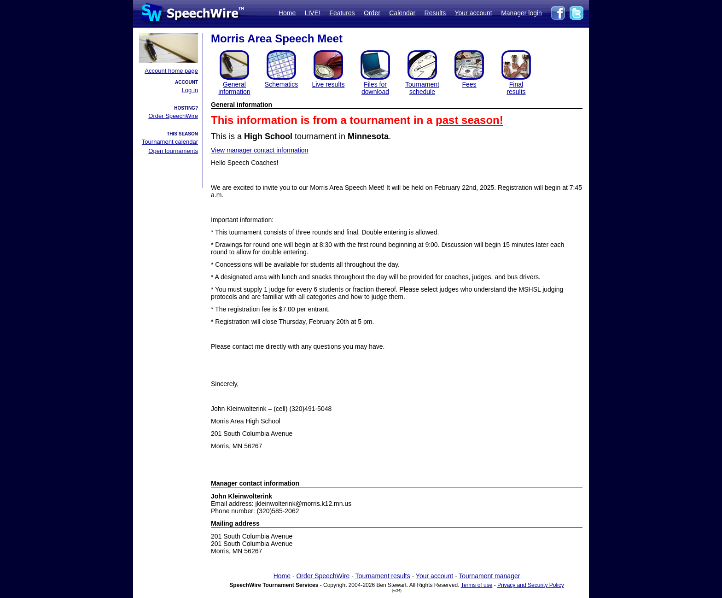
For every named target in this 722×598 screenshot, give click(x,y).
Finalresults (516, 88)
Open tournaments (173, 150)
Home (287, 13)
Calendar (402, 13)
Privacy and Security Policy (530, 585)
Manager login (521, 13)
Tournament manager (489, 576)
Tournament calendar (170, 141)
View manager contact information (259, 150)
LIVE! (312, 13)
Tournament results (382, 576)
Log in (190, 90)
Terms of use (477, 585)
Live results (328, 84)
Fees (469, 84)
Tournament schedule (422, 88)
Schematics (281, 84)
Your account (473, 13)
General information (234, 88)
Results (435, 13)
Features (342, 13)
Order (372, 13)
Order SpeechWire (173, 115)
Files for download (375, 88)
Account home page (171, 70)
